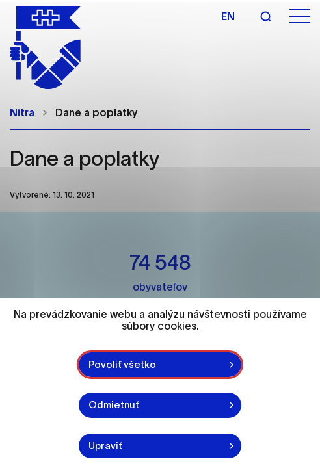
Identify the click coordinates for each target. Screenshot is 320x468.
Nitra (22, 112)
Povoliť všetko (122, 364)
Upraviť (105, 445)
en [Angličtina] (228, 16)
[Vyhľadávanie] (265, 16)
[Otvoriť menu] (299, 16)
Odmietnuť (113, 404)
